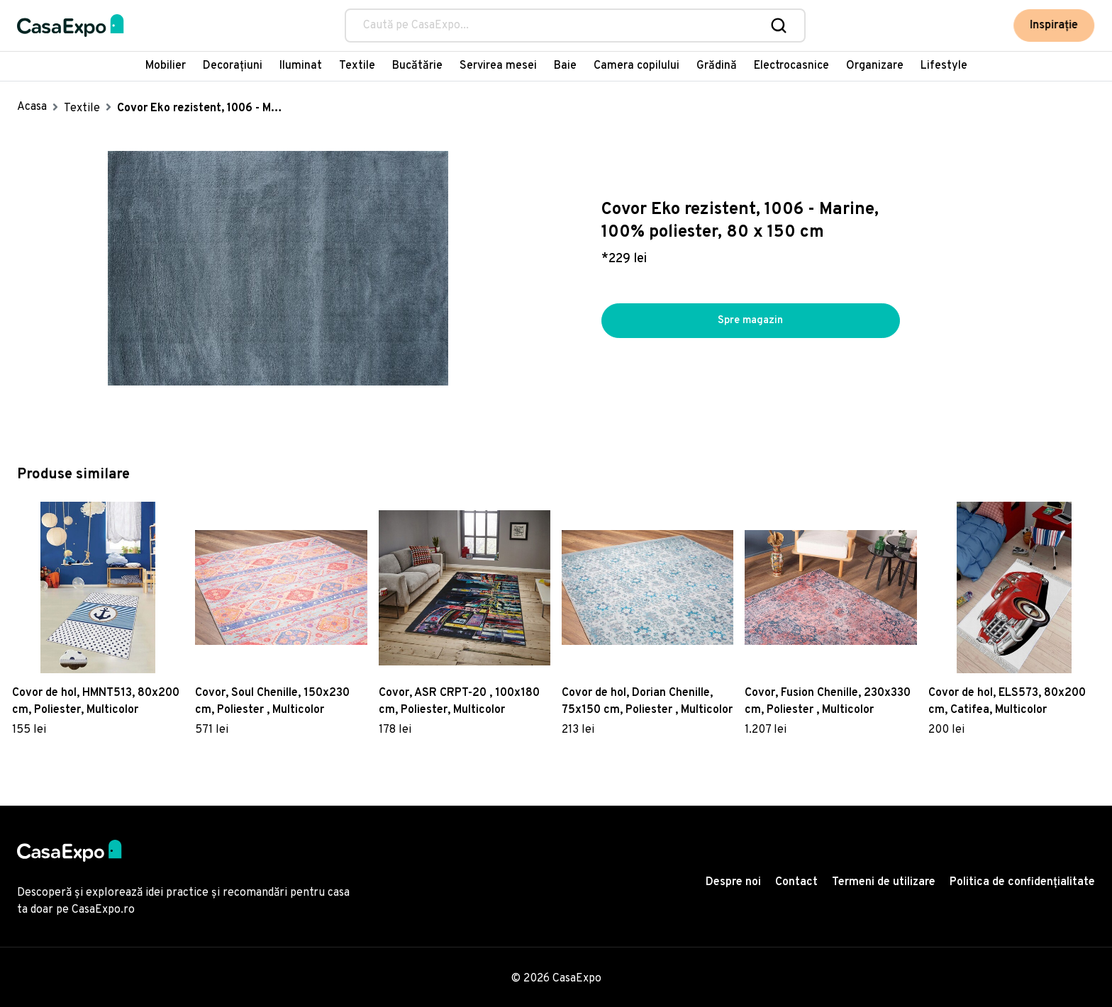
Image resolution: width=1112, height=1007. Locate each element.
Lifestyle (944, 66)
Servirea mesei (498, 66)
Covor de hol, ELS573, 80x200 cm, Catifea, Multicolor (1007, 701)
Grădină (716, 66)
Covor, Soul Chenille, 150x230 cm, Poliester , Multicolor (272, 701)
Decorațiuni (232, 66)
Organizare (874, 66)
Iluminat (300, 66)
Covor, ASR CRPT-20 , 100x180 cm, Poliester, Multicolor (459, 701)
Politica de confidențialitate (1022, 882)
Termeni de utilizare (883, 882)
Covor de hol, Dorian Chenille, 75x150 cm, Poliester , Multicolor (647, 701)
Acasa (32, 107)
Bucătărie (417, 66)
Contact (796, 882)
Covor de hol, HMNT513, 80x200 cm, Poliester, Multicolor (95, 701)
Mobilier (165, 66)
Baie (565, 66)
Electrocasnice (791, 66)
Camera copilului (636, 66)
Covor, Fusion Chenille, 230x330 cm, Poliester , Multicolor (828, 701)
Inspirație (1054, 25)
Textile (357, 66)
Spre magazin (750, 321)
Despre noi (733, 882)
